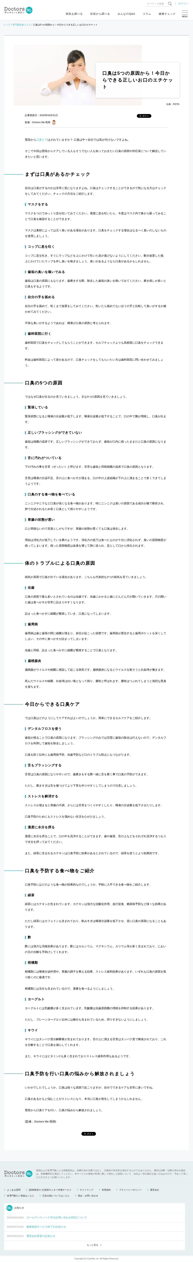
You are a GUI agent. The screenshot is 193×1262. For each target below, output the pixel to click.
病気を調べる (74, 13)
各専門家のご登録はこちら (20, 1195)
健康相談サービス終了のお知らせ (46, 1226)
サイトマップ (86, 1190)
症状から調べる (100, 13)
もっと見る (92, 1245)
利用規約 (106, 1190)
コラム (147, 13)
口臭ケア (41, 139)
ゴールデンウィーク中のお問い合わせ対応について (56, 1217)
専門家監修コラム (21, 24)
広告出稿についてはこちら (56, 1195)
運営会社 (154, 1190)
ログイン (183, 3)
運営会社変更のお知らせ (40, 1235)
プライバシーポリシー (130, 1190)
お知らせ (15, 1208)
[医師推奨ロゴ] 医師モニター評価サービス (50, 1190)
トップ (6, 24)
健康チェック (167, 13)
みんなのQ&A (126, 13)
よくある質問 (14, 1190)
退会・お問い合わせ (88, 1195)
